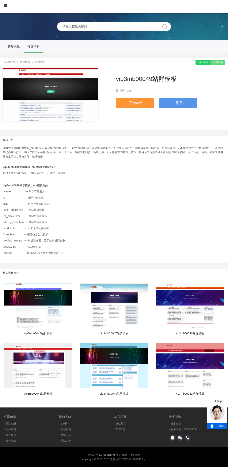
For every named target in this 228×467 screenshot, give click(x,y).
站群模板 (33, 46)
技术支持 (176, 423)
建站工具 (65, 434)
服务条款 (10, 440)
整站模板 (14, 46)
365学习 (120, 429)
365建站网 (9, 61)
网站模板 (25, 61)
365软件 (65, 423)
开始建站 (136, 103)
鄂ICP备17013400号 (133, 459)
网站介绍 (10, 423)
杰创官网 (65, 429)
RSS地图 (121, 455)
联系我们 (10, 429)
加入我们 (10, 434)
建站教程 (121, 423)
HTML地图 (133, 455)
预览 (179, 103)
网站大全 (65, 440)
